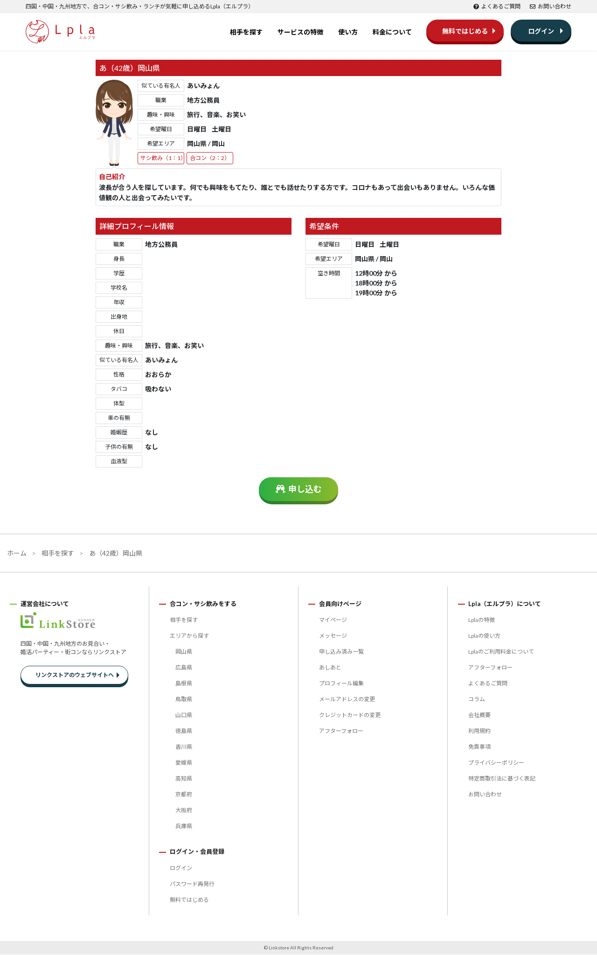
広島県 (183, 667)
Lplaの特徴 (481, 620)
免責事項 (479, 747)
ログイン (541, 31)
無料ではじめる (465, 31)
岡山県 (183, 651)
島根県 (183, 683)
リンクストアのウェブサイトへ (74, 675)
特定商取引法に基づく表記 (501, 778)
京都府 (183, 794)
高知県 (183, 778)
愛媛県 (183, 763)
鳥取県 (183, 699)
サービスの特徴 (300, 32)
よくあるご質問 (497, 6)
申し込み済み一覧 (341, 651)
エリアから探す (189, 636)
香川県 (183, 747)
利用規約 (479, 731)
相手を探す (246, 32)
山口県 (183, 715)
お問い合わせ (550, 6)
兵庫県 (183, 826)
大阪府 (183, 810)
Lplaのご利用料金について (501, 651)
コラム (476, 699)
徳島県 (183, 731)
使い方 (348, 32)
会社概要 (479, 715)
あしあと (330, 667)
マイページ (333, 620)
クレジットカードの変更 (350, 715)
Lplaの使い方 (484, 636)
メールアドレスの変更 (347, 699)
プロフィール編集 (341, 683)
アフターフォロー (341, 731)
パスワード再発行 (192, 884)
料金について (392, 32)
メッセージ (333, 636)
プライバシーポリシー (496, 763)
